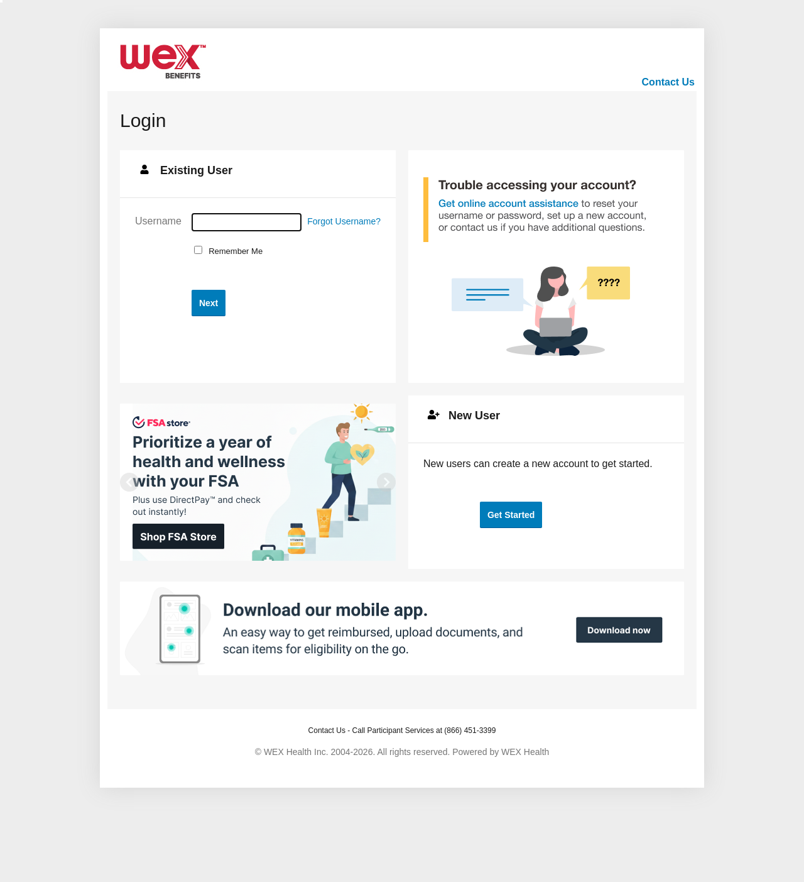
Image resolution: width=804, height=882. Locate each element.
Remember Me (233, 251)
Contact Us (668, 82)
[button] (208, 303)
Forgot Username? (344, 221)
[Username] (247, 222)
